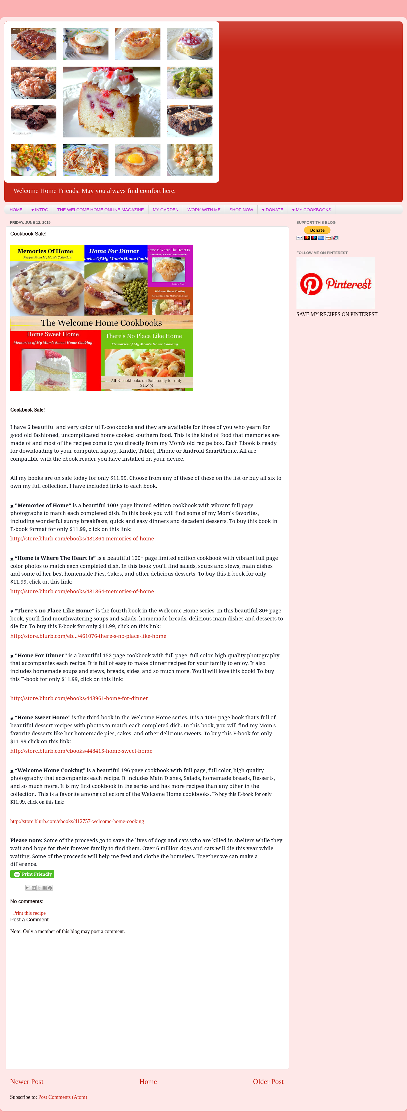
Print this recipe (29, 913)
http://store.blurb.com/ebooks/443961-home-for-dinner (79, 698)
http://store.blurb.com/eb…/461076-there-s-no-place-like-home (88, 635)
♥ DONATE (272, 209)
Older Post (268, 1081)
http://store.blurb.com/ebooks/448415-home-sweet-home (81, 750)
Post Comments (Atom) (62, 1097)
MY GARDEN (166, 209)
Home (148, 1081)
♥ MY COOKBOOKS (311, 209)
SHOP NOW (241, 209)
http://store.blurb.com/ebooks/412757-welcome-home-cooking (77, 821)
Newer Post (26, 1081)
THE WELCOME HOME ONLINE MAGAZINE (100, 209)
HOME (16, 209)
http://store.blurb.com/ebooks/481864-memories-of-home (82, 538)
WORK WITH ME (203, 209)
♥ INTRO (40, 209)
